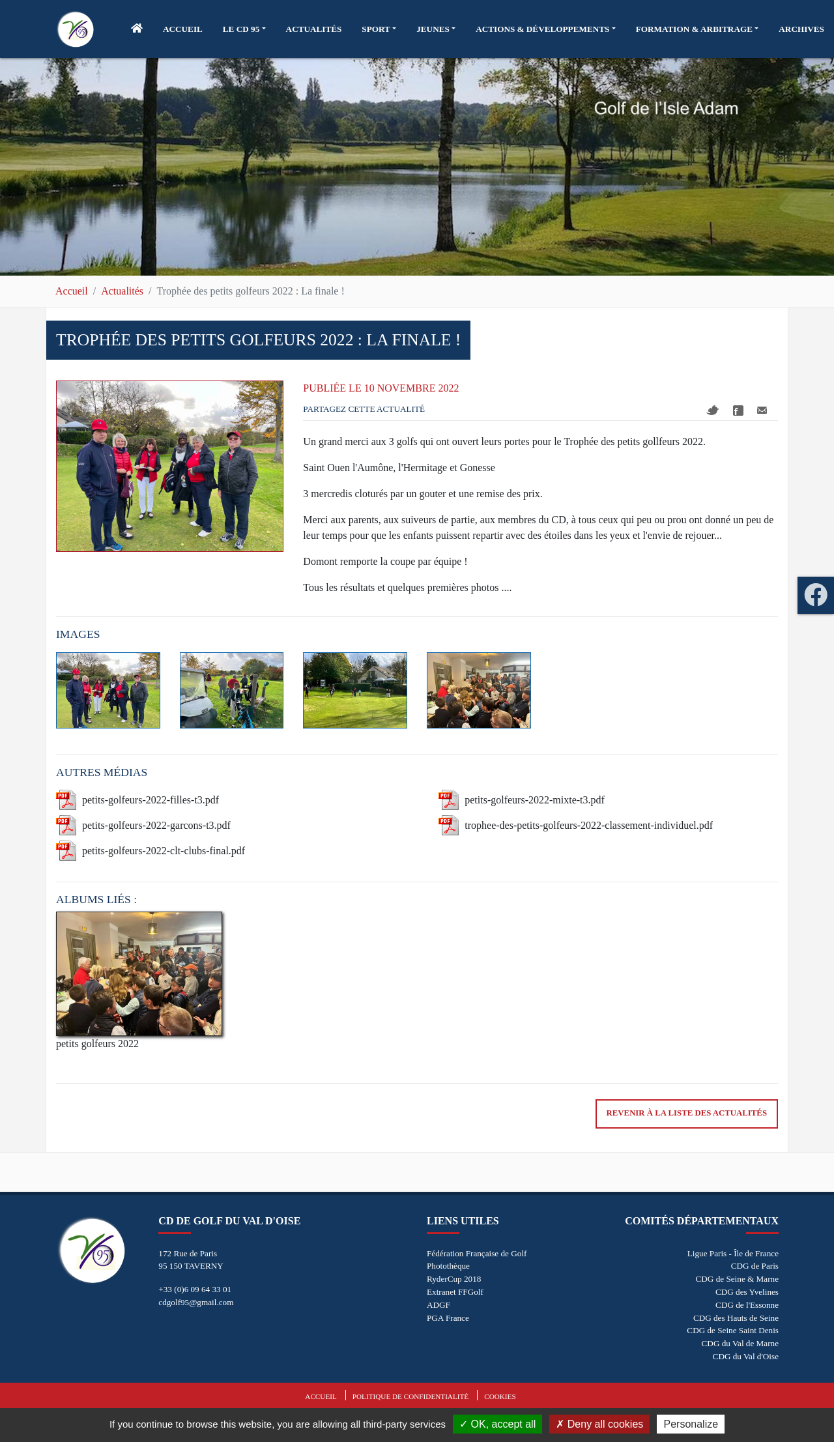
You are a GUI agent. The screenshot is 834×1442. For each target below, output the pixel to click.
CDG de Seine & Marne (737, 1279)
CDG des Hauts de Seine (736, 1318)
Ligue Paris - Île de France (733, 1253)
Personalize (690, 1424)
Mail (762, 410)
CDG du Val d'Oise (746, 1356)
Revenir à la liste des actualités (687, 1113)
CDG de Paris (755, 1266)
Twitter (712, 410)
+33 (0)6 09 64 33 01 (194, 1289)
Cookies (499, 1396)
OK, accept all (497, 1424)
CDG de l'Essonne (747, 1305)
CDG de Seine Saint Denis (733, 1330)
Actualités (122, 290)
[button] (244, 29)
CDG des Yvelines (747, 1292)
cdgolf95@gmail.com (195, 1302)
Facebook (738, 410)
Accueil (71, 290)
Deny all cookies (599, 1424)
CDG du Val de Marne (740, 1343)
